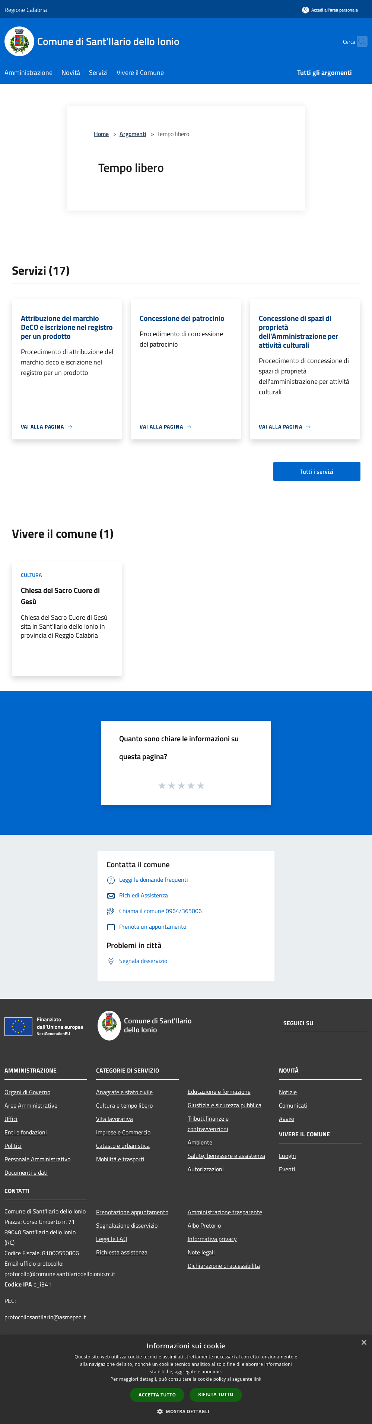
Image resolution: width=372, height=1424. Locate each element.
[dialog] (186, 1379)
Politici (13, 1145)
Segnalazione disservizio (127, 1225)
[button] (186, 1411)
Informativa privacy (212, 1238)
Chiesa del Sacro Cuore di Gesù (60, 595)
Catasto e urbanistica (123, 1145)
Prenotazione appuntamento (132, 1211)
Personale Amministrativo (37, 1159)
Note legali (201, 1252)
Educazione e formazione (219, 1091)
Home (101, 133)
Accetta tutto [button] (157, 1395)
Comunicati (293, 1105)
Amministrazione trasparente (225, 1211)
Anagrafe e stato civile (124, 1091)
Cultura (31, 575)
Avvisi (286, 1118)
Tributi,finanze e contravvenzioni (208, 1123)
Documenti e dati (26, 1172)
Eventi (287, 1169)
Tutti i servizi (316, 471)
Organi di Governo (27, 1091)
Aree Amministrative (30, 1105)
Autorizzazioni (206, 1169)
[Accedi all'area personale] (330, 10)
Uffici (11, 1118)
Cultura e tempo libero (124, 1105)
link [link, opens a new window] (257, 1379)
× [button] (363, 1343)
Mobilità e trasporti (120, 1159)
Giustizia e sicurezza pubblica (224, 1105)
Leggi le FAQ (111, 1238)
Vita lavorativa (114, 1118)
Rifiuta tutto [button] (215, 1394)
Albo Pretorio (204, 1225)
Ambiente (200, 1142)
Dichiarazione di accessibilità (224, 1265)
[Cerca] (359, 41)
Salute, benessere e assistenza (226, 1155)
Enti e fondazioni (25, 1132)
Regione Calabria (25, 9)
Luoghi (287, 1155)
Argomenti (133, 133)
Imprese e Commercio (123, 1132)
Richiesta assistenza (121, 1252)
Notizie (288, 1091)
